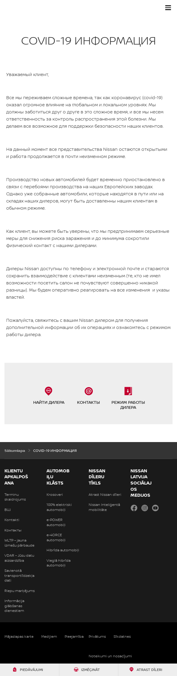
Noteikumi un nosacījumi (110, 656)
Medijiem (49, 636)
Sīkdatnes (122, 636)
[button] (168, 8)
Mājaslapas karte (19, 636)
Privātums (97, 636)
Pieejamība (74, 636)
